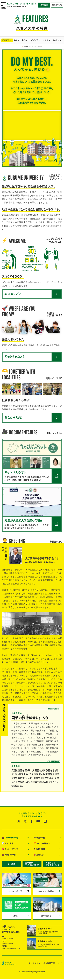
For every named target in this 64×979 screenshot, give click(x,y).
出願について (57, 5)
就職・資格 (39, 849)
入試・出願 (7, 843)
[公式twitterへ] (18, 821)
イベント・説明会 (41, 843)
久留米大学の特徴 (10, 838)
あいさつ (56, 40)
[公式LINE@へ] (45, 821)
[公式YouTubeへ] (38, 821)
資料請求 (44, 5)
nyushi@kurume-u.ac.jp (11, 948)
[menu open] (3, 5)
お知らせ (38, 855)
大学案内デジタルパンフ (32, 864)
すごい (24, 40)
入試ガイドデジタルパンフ (52, 864)
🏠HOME (25, 46)
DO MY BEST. (5, 40)
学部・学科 (39, 838)
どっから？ (34, 40)
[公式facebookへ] (32, 821)
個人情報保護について (52, 963)
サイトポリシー (35, 963)
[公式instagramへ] (25, 821)
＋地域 (45, 40)
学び (15, 40)
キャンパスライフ (10, 849)
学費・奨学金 (9, 855)
